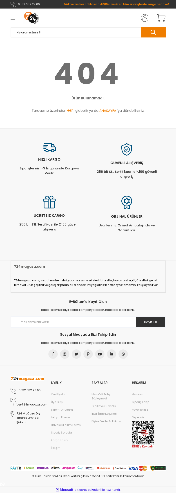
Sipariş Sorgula (61, 432)
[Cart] (160, 18)
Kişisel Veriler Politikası (106, 421)
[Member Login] (143, 18)
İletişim (55, 448)
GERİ (70, 110)
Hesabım (138, 394)
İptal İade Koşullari (104, 414)
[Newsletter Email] (88, 322)
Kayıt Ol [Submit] (150, 322)
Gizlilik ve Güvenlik (103, 406)
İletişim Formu (60, 417)
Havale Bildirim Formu (66, 425)
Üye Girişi (57, 402)
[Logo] (31, 18)
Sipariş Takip (140, 402)
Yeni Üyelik (58, 394)
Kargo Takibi (59, 440)
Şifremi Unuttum (62, 410)
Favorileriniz (140, 410)
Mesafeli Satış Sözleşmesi (100, 396)
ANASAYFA (107, 110)
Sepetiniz (138, 417)
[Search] (88, 32)
